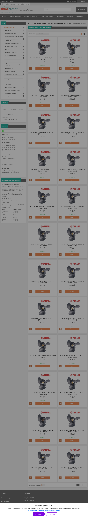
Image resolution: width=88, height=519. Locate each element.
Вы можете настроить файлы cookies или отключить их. (43, 510)
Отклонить (52, 514)
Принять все (38, 514)
